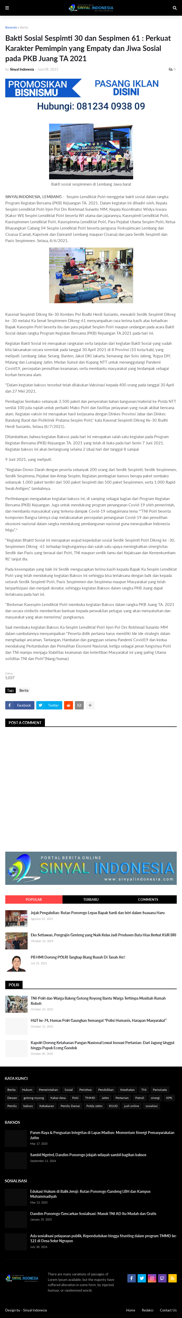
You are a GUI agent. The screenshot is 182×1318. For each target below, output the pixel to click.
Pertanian (122, 1098)
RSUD (113, 1106)
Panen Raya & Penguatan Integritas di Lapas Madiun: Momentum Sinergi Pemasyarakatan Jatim (102, 1135)
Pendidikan (106, 1090)
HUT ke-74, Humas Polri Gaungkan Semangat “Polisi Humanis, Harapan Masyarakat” (99, 1020)
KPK (169, 1098)
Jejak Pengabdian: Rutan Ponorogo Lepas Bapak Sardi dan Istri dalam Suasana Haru (98, 912)
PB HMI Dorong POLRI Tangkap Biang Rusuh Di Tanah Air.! (78, 957)
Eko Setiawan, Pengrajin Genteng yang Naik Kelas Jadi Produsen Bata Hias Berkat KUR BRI (103, 935)
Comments (148, 899)
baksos (28, 1106)
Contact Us (168, 1310)
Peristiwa (85, 1090)
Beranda (11, 27)
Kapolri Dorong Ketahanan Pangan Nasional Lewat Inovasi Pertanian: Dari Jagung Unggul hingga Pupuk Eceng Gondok (102, 1045)
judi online (131, 1106)
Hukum (27, 1090)
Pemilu (12, 1106)
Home (130, 1310)
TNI (143, 1090)
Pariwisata (160, 1090)
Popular (34, 899)
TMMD (90, 1098)
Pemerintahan (48, 1090)
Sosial (69, 1090)
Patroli (139, 1098)
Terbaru (91, 899)
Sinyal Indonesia (35, 1310)
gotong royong (34, 1098)
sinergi (155, 1098)
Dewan (12, 1098)
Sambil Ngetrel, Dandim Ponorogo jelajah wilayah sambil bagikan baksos (88, 1155)
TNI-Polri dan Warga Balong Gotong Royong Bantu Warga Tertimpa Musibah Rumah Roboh (98, 1001)
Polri (75, 1098)
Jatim (105, 1098)
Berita (24, 27)
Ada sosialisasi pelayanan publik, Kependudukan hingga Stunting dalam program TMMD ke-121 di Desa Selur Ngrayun (103, 1238)
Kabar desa (58, 1098)
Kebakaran (46, 1106)
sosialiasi (151, 1106)
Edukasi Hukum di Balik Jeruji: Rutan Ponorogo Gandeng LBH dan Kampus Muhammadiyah (90, 1194)
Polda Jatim (94, 1106)
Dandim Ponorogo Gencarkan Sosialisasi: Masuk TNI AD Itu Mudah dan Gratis (93, 1213)
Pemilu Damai (70, 1106)
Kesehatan (127, 1090)
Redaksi (147, 1310)
